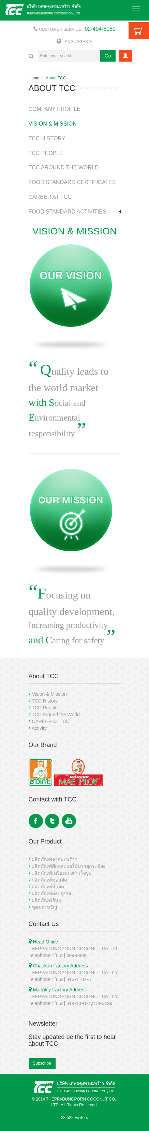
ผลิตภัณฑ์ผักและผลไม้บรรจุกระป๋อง (68, 866)
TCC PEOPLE (46, 153)
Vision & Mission (49, 694)
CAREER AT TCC (50, 197)
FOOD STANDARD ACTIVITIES (67, 212)
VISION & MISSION (53, 124)
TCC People (45, 707)
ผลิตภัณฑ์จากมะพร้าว (54, 859)
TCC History (45, 701)
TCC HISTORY (47, 138)
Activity (39, 728)
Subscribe (42, 1063)
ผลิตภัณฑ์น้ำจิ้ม (48, 886)
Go (108, 56)
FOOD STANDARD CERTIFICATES (72, 182)
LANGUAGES (74, 41)
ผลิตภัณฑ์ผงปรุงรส (51, 893)
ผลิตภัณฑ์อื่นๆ (46, 900)
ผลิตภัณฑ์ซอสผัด (49, 880)
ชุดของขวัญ (44, 907)
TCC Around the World (56, 714)
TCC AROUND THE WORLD (64, 167)
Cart (139, 30)
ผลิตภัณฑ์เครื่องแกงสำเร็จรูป (62, 873)
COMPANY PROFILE (54, 109)
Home (34, 78)
